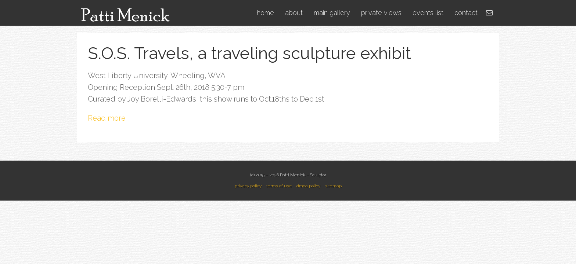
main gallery (332, 12)
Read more (107, 118)
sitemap (333, 185)
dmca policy (308, 185)
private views (381, 12)
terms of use (279, 185)
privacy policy (248, 185)
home (265, 12)
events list (428, 12)
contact (466, 12)
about (294, 12)
